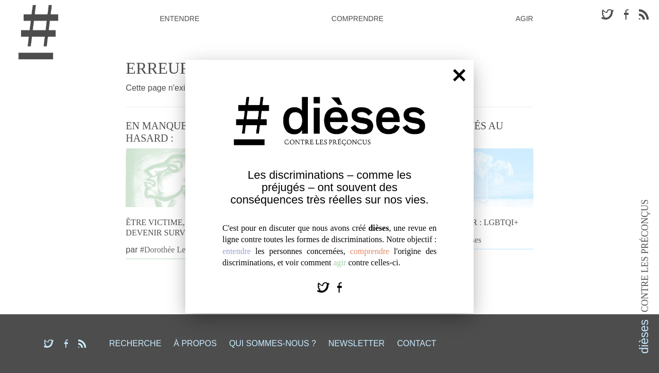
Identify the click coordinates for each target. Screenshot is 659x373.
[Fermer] (459, 74)
